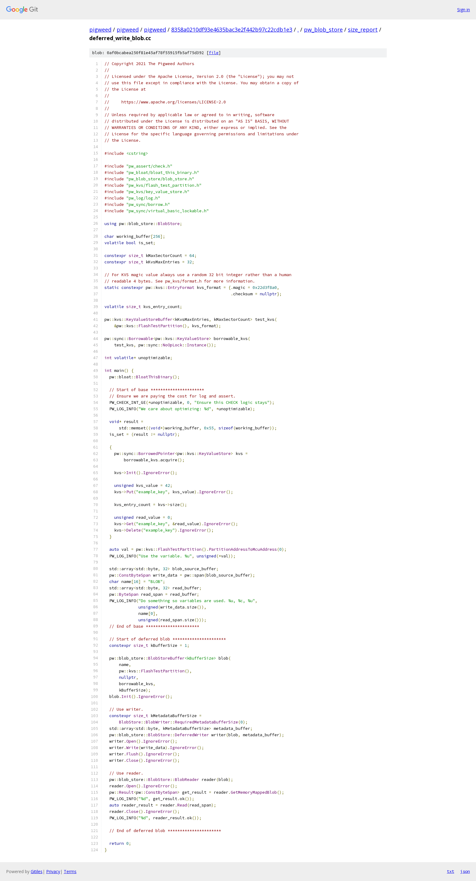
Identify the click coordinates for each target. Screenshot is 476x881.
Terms (70, 871)
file (214, 52)
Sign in (463, 9)
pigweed (100, 29)
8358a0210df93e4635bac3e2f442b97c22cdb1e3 (231, 29)
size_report (363, 29)
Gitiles (36, 871)
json (465, 871)
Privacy (53, 871)
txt (450, 871)
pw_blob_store (323, 29)
